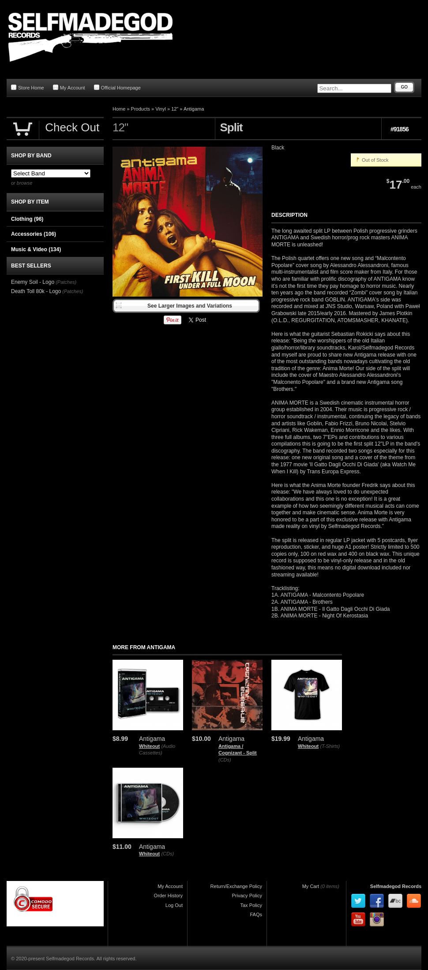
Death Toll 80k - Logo (36, 291)
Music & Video (36, 249)
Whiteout (149, 746)
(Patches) (66, 282)
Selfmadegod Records (395, 886)
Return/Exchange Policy (236, 886)
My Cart (310, 886)
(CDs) (224, 759)
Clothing (27, 219)
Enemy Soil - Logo (32, 282)
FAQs (256, 914)
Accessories (33, 234)
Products (140, 108)
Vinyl (160, 108)
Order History (168, 895)
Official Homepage (117, 87)
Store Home (27, 87)
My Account (69, 87)
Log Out (174, 905)
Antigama (194, 108)
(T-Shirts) (330, 746)
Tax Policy (251, 905)
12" (174, 108)
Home (119, 108)
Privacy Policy (247, 895)
